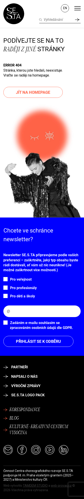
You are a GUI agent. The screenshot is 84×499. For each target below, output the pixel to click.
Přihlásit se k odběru (38, 341)
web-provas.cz (61, 485)
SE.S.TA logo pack (24, 395)
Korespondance (21, 410)
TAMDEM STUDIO (35, 485)
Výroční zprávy (22, 386)
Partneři (15, 367)
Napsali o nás (20, 376)
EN (65, 8)
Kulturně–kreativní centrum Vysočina (35, 430)
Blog (11, 418)
